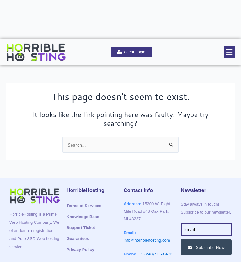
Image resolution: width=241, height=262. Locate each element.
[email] (206, 200)
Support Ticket (92, 5)
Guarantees (78, 209)
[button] (229, 23)
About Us (17, 5)
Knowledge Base (51, 5)
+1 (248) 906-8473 (155, 225)
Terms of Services (84, 176)
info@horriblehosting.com (147, 211)
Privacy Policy (80, 220)
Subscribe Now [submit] (206, 218)
